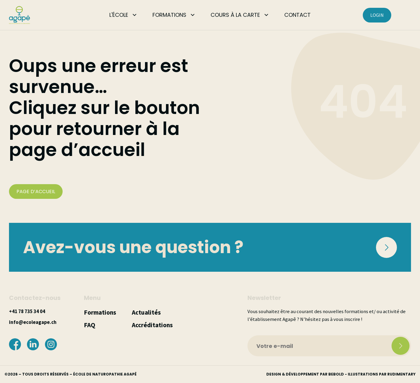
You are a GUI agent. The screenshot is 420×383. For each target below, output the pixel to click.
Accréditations (152, 325)
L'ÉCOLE (118, 15)
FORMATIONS (169, 15)
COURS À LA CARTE (235, 15)
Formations (100, 312)
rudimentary (401, 374)
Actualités (146, 312)
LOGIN (377, 15)
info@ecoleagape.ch (32, 322)
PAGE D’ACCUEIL (35, 191)
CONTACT (297, 15)
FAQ (89, 325)
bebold (336, 374)
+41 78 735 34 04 (27, 311)
